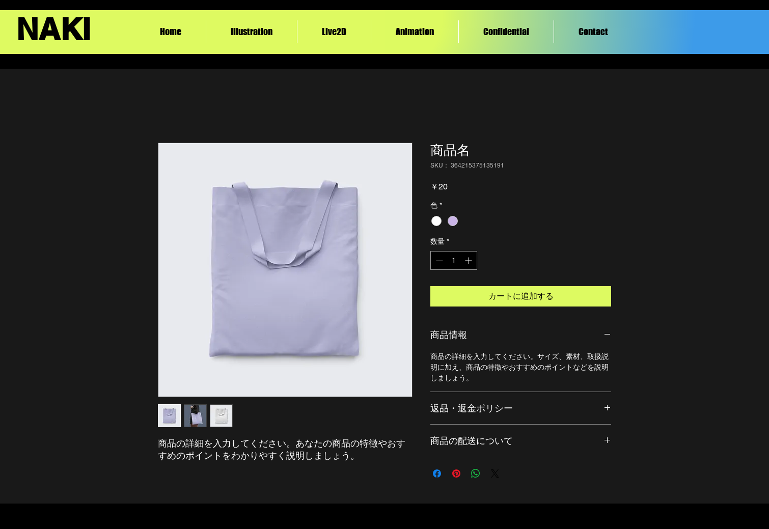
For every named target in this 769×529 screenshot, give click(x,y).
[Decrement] (438, 260)
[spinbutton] (454, 260)
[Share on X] (495, 473)
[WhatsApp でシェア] (476, 473)
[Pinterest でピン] (456, 473)
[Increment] (469, 260)
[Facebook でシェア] (437, 473)
